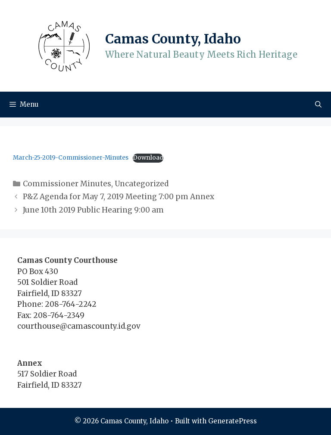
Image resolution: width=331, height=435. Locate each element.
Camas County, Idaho (173, 39)
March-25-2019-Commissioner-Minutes (70, 157)
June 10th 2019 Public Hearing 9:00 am (93, 210)
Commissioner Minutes (67, 183)
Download (148, 157)
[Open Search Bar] (318, 104)
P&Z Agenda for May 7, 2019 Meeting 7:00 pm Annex (118, 196)
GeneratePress (232, 421)
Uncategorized (142, 183)
